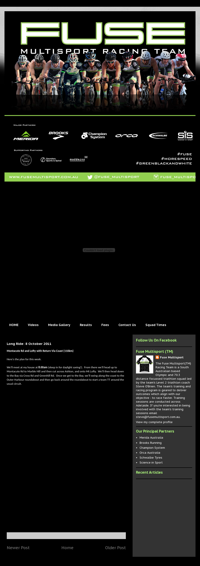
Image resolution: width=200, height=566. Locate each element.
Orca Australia (150, 453)
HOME (13, 325)
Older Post (115, 547)
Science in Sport (151, 462)
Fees (105, 325)
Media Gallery (59, 325)
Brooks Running (151, 443)
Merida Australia (151, 437)
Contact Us (127, 325)
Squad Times (155, 325)
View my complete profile (154, 422)
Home (67, 547)
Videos (33, 325)
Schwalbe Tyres (151, 457)
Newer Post (18, 547)
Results (86, 325)
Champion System (152, 448)
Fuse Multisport (172, 357)
